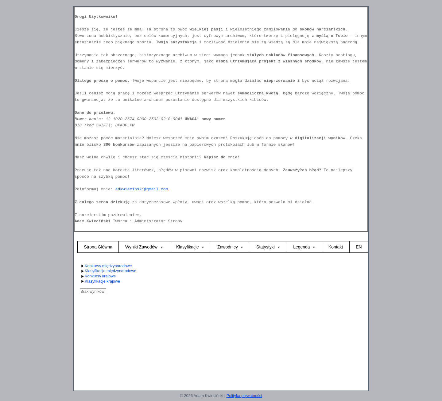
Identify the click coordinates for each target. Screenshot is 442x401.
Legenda (301, 246)
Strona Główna (98, 246)
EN (359, 246)
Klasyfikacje (187, 246)
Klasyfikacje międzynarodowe (108, 271)
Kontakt (335, 246)
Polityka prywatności (244, 395)
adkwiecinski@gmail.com (141, 189)
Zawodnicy (227, 246)
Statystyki (265, 246)
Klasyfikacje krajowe (100, 281)
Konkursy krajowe (98, 276)
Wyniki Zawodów (142, 246)
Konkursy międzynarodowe (106, 266)
